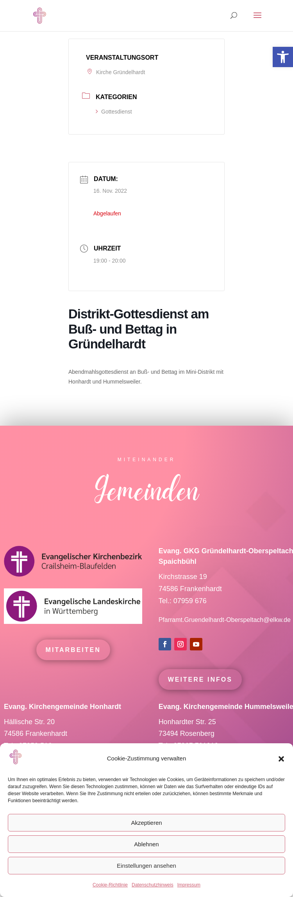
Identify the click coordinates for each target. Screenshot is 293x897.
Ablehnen (146, 844)
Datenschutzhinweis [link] (152, 885)
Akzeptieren (146, 822)
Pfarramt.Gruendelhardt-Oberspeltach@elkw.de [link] (225, 634)
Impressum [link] (188, 885)
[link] (283, 57)
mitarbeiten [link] (73, 664)
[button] (281, 759)
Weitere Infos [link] (200, 693)
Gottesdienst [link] (114, 111)
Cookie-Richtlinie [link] (110, 885)
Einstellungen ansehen (146, 865)
